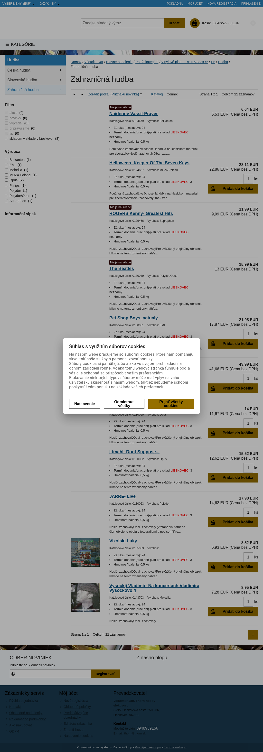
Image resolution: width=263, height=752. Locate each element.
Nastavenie (84, 404)
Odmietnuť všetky (124, 404)
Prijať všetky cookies (171, 404)
